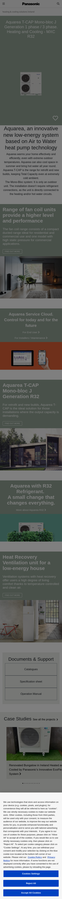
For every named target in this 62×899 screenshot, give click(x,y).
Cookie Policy (35, 857)
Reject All (31, 883)
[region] (31, 845)
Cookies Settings (31, 873)
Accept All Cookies (31, 893)
